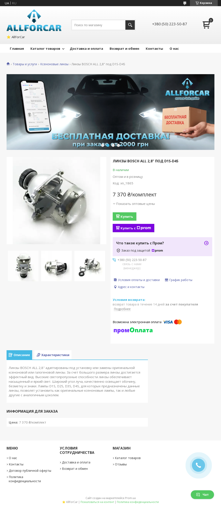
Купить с (136, 228)
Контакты (154, 48)
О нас (174, 48)
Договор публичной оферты (30, 470)
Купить (127, 216)
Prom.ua (130, 498)
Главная (17, 48)
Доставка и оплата (86, 48)
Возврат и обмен (124, 48)
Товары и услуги (25, 64)
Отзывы (121, 464)
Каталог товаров (45, 48)
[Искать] (130, 25)
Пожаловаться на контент (97, 502)
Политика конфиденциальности (25, 479)
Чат (202, 494)
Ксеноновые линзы (54, 64)
